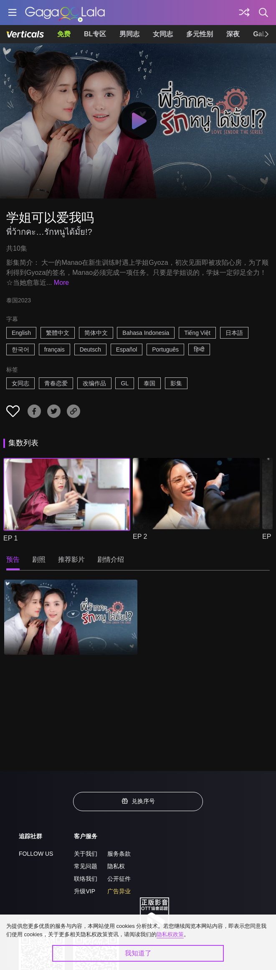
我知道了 (138, 953)
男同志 (129, 34)
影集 (176, 383)
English (21, 332)
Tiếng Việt (197, 332)
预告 (13, 559)
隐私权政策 (170, 934)
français (54, 349)
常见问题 (85, 866)
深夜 (233, 34)
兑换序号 (138, 801)
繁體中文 (57, 332)
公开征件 (119, 878)
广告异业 (119, 891)
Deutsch (90, 349)
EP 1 (10, 538)
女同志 (163, 34)
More (61, 282)
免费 (64, 34)
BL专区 (95, 34)
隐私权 (116, 866)
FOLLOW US (36, 853)
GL (125, 383)
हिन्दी (199, 349)
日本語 (234, 332)
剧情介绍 (110, 559)
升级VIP (84, 891)
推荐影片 (71, 559)
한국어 (20, 349)
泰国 (149, 383)
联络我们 (85, 878)
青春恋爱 (56, 383)
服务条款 (119, 853)
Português (165, 349)
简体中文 (96, 332)
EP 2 (140, 536)
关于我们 (85, 853)
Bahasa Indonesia (145, 332)
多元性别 (199, 34)
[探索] (244, 12)
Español (126, 349)
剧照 (39, 559)
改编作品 (94, 383)
